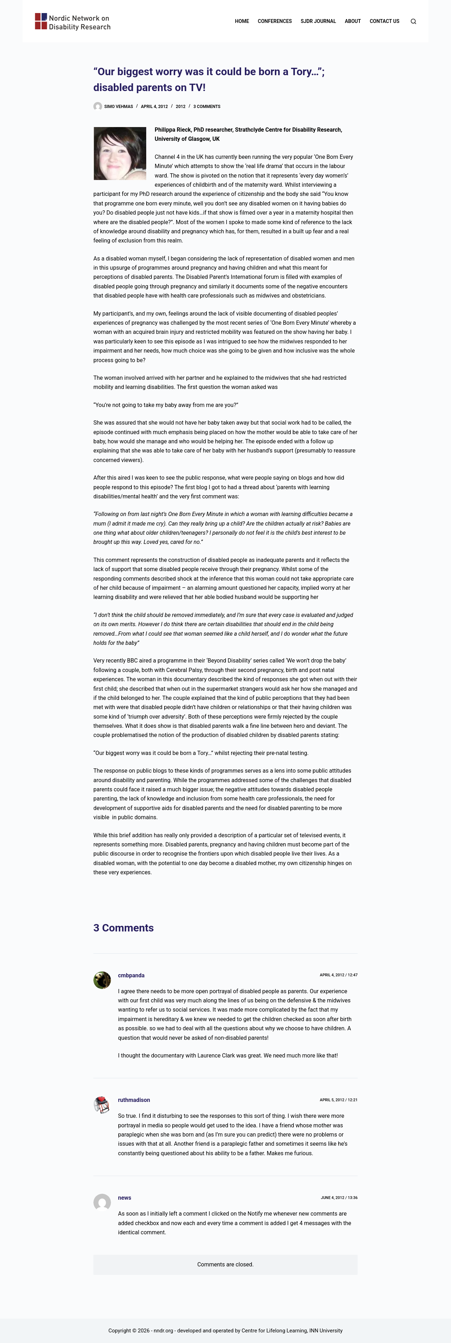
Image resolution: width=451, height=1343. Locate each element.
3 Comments (207, 106)
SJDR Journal (318, 21)
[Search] (413, 21)
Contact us (384, 21)
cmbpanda (131, 975)
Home (242, 21)
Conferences (275, 21)
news (124, 1197)
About (353, 21)
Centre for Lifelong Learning (274, 1330)
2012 (180, 106)
